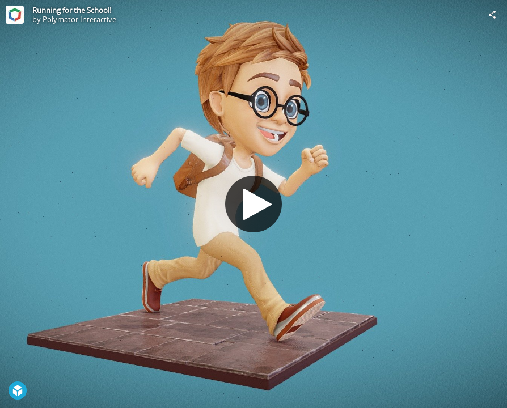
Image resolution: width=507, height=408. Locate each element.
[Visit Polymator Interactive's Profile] (15, 15)
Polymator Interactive (79, 19)
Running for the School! (71, 10)
